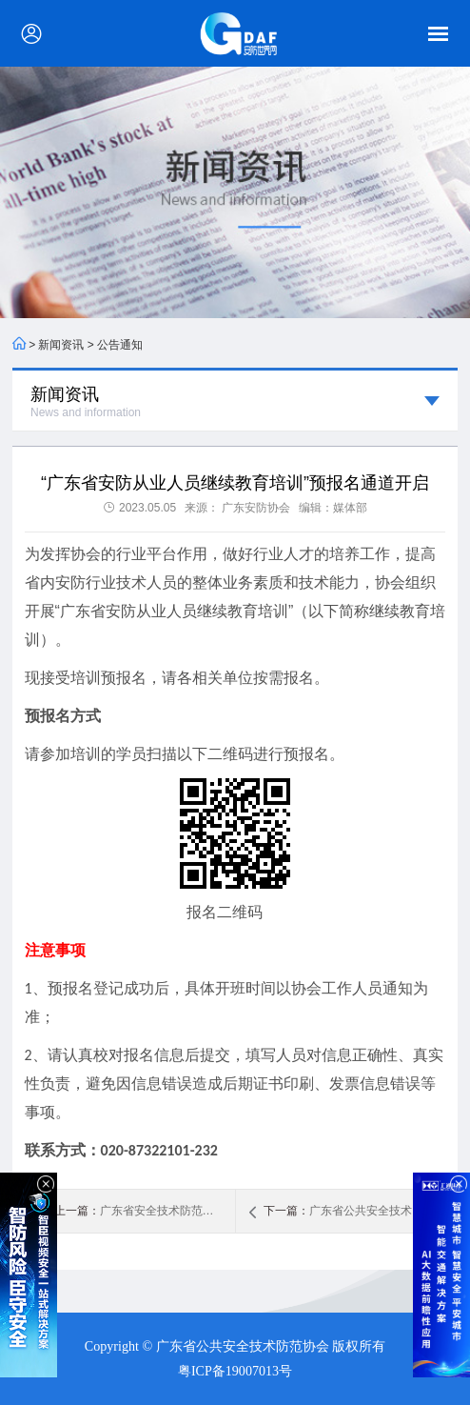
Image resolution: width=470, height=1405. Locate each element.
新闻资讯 (61, 344)
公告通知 (120, 344)
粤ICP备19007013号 (235, 1370)
